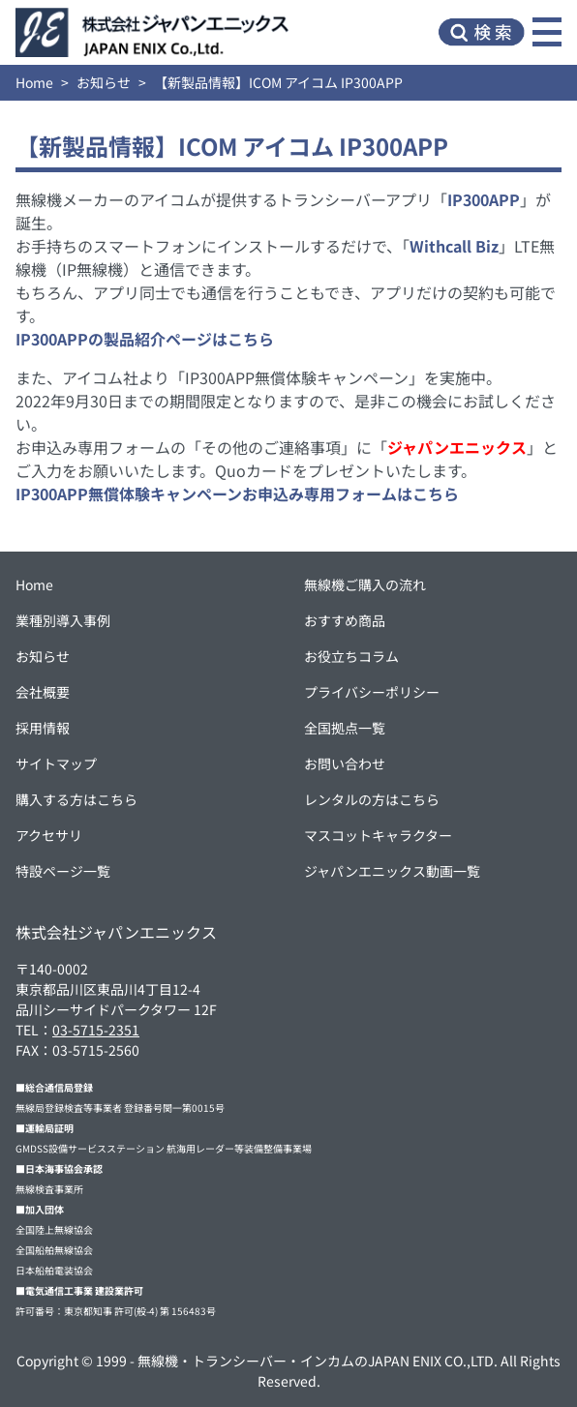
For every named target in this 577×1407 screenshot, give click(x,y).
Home (34, 82)
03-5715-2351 (95, 1029)
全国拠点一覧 (344, 727)
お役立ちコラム (351, 656)
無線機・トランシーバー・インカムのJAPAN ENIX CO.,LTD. (317, 1360)
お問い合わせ (344, 763)
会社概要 (42, 692)
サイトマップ (56, 763)
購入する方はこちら (76, 799)
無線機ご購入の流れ (365, 584)
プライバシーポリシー (372, 692)
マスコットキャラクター (378, 835)
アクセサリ (48, 835)
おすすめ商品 (344, 620)
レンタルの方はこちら (372, 799)
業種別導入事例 (62, 620)
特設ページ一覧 (62, 871)
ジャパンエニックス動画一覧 (392, 871)
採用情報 (42, 727)
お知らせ (103, 82)
